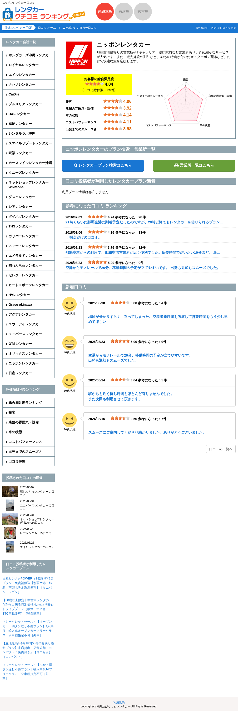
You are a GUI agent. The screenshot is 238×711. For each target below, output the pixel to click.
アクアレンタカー (22, 314)
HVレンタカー (19, 295)
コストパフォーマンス (25, 442)
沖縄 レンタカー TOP (18, 27)
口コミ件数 (17, 461)
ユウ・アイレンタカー (25, 324)
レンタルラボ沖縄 (22, 133)
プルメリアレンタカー (25, 104)
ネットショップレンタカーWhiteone (29, 184)
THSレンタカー (20, 226)
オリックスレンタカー (25, 353)
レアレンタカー (20, 207)
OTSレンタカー (20, 344)
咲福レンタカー (20, 153)
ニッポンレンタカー (24, 363)
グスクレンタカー (22, 197)
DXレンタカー (19, 114)
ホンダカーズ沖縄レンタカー (30, 55)
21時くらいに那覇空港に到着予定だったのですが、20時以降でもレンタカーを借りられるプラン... (144, 222)
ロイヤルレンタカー (24, 65)
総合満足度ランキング (25, 403)
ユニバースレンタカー (25, 334)
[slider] (94, 84)
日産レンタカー (20, 373)
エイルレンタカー (22, 75)
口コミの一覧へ (221, 449)
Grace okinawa (20, 304)
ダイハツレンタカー (24, 216)
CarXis (14, 94)
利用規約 (119, 702)
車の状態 (15, 432)
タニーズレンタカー (24, 172)
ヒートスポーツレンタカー (29, 285)
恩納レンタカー (20, 124)
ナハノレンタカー (22, 84)
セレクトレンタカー (24, 275)
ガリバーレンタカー (24, 236)
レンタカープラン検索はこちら (105, 165)
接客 (12, 412)
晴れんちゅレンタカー (25, 265)
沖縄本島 (105, 12)
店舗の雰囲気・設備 (24, 422)
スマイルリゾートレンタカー (30, 143)
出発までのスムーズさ (25, 451)
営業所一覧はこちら (197, 165)
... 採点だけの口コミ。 (83, 237)
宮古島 (143, 12)
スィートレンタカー (24, 246)
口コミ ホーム (47, 27)
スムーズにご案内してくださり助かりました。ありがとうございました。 (147, 432)
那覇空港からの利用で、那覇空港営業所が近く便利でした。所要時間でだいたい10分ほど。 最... (142, 252)
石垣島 (124, 12)
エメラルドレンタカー (25, 256)
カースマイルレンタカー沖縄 (30, 163)
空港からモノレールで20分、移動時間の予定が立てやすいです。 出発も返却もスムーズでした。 (142, 268)
